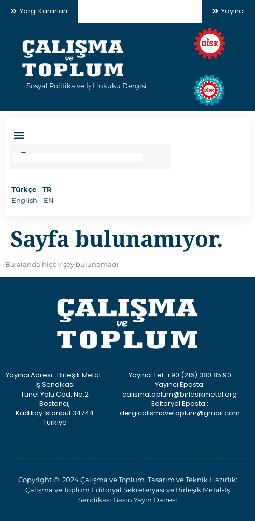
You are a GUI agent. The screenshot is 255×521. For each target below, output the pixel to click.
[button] (18, 135)
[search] (78, 157)
